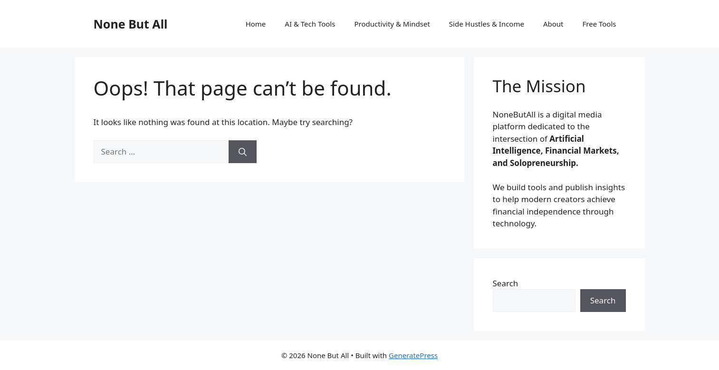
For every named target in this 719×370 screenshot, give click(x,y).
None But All (131, 24)
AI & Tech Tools (310, 24)
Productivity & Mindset (392, 24)
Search (505, 283)
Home (256, 24)
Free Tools (599, 24)
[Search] (243, 151)
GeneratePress (413, 355)
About (553, 24)
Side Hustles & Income (486, 24)
